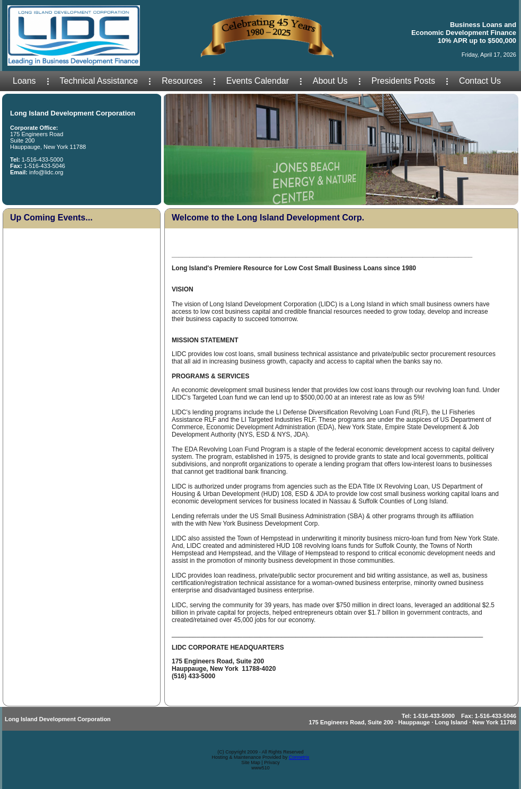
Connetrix (299, 757)
